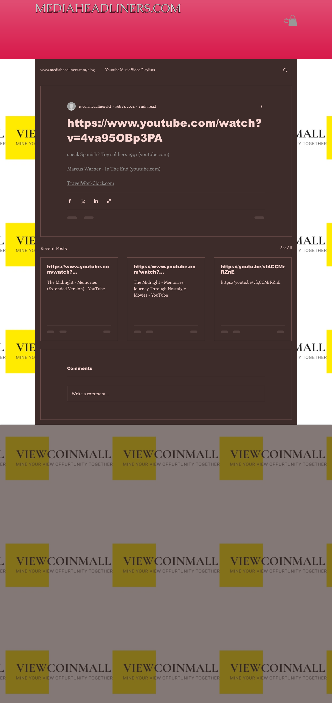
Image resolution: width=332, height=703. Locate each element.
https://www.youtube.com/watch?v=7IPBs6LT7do (78, 269)
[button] (292, 20)
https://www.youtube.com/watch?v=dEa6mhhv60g (165, 269)
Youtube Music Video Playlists (130, 69)
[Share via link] (109, 201)
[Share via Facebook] (69, 201)
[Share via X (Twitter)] (82, 201)
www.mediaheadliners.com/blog (67, 69)
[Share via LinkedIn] (95, 201)
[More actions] (262, 106)
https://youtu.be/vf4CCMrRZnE (253, 269)
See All (286, 247)
